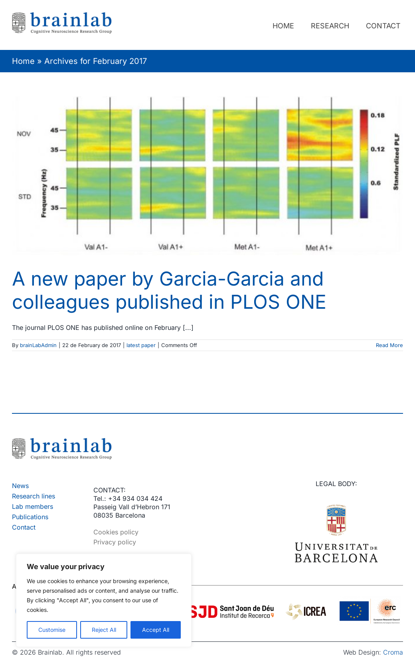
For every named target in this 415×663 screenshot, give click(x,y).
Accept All (155, 629)
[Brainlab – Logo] (62, 441)
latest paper (141, 345)
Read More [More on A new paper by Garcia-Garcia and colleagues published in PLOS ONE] (389, 345)
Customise (51, 629)
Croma (393, 652)
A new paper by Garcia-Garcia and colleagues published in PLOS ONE (169, 290)
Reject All (104, 629)
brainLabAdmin (38, 345)
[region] (104, 600)
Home (23, 61)
